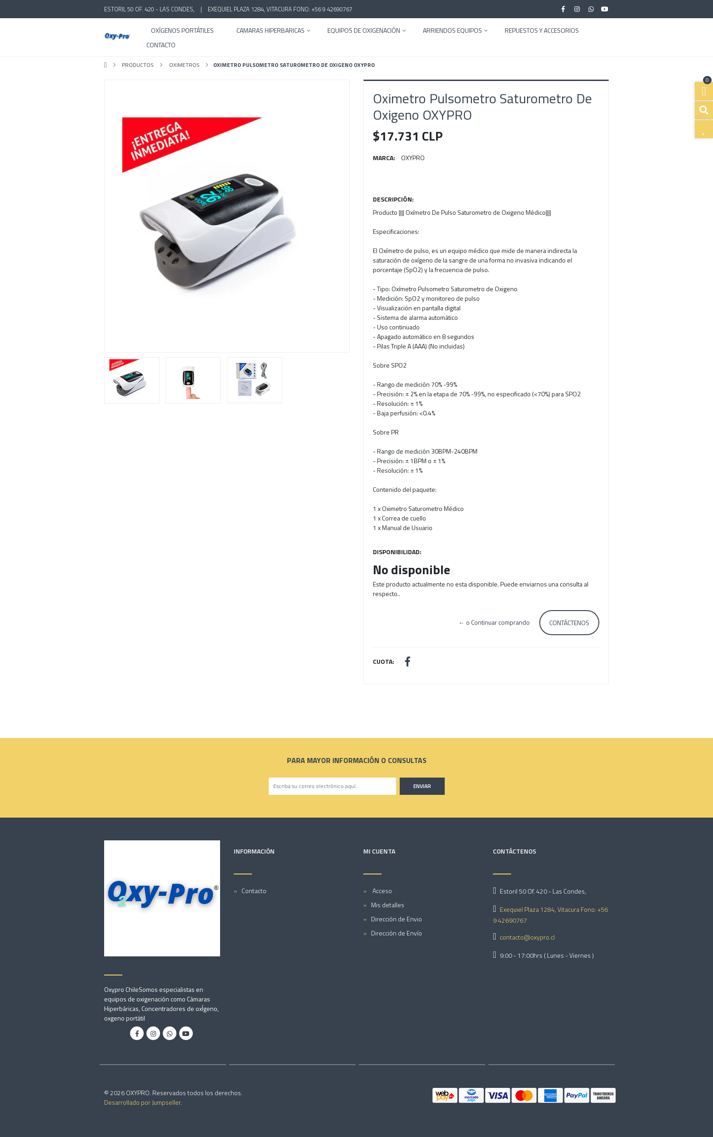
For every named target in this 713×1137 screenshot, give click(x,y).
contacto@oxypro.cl (527, 937)
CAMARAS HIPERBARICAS (270, 31)
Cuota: (383, 661)
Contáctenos (569, 622)
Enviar (422, 786)
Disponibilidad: (397, 551)
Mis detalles (387, 905)
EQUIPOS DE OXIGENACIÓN (363, 31)
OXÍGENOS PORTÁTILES (182, 31)
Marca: (384, 157)
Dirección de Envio (396, 919)
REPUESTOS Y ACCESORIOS (542, 31)
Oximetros (184, 65)
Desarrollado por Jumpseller (142, 1102)
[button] (123, 216)
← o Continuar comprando (494, 622)
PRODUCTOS (137, 65)
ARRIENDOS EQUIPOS (452, 31)
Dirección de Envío (396, 933)
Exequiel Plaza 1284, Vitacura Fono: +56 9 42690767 (280, 9)
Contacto (161, 46)
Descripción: (393, 199)
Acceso (381, 890)
